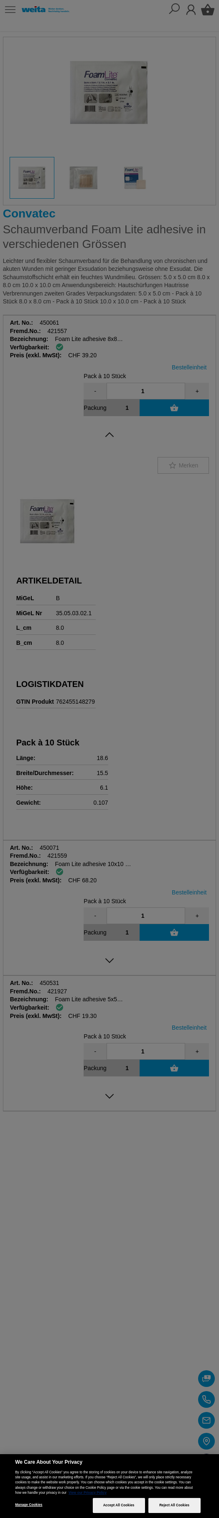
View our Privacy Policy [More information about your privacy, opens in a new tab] (88, 1493)
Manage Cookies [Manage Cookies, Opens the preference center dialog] (28, 1505)
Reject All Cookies (174, 1505)
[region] (109, 1486)
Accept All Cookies (119, 1505)
